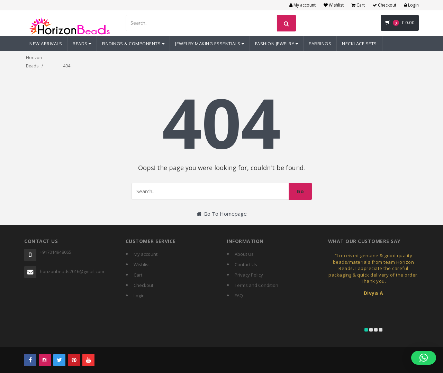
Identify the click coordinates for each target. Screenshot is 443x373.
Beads (82, 43)
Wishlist (334, 5)
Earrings (320, 43)
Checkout (384, 5)
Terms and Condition (256, 285)
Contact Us (246, 264)
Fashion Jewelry (276, 43)
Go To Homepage (222, 213)
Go (300, 191)
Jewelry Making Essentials (209, 43)
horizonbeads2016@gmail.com (72, 271)
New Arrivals (45, 43)
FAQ (239, 295)
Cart (358, 5)
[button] (423, 358)
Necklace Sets (359, 43)
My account (302, 5)
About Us (244, 254)
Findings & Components (133, 43)
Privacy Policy (249, 275)
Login (411, 5)
